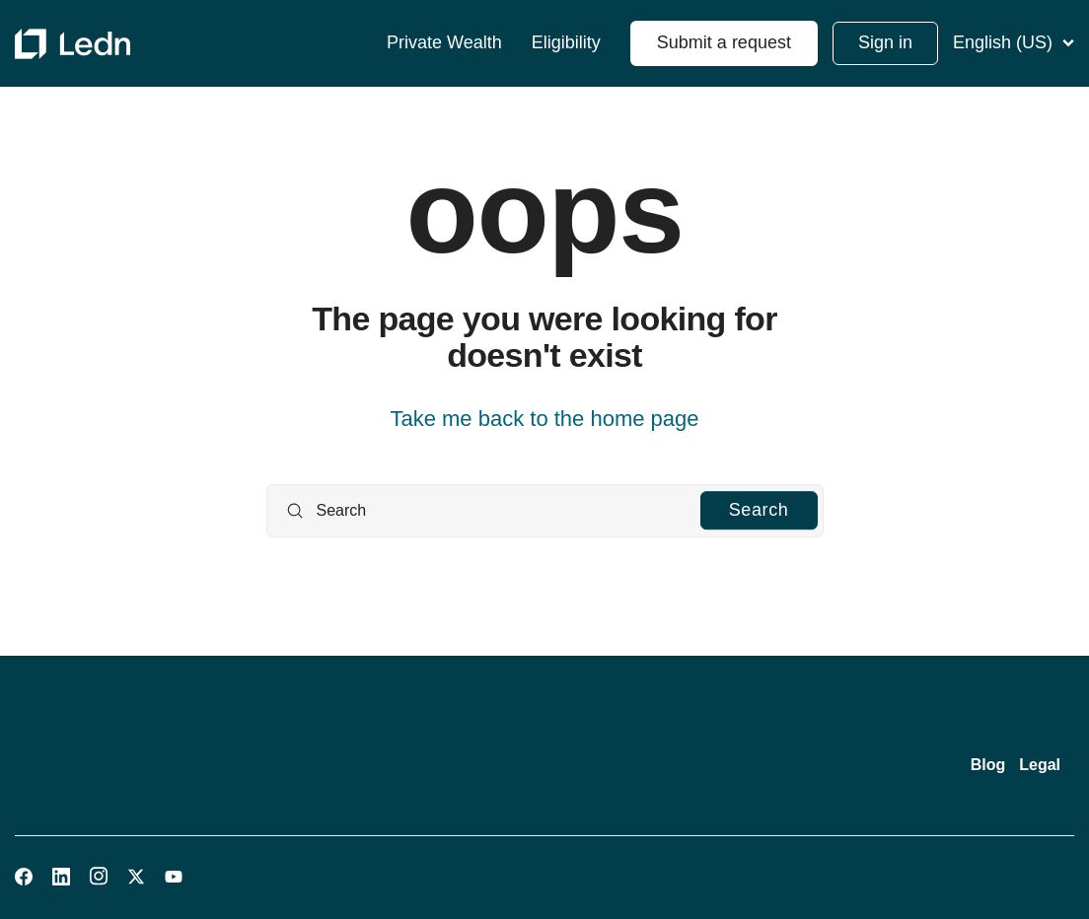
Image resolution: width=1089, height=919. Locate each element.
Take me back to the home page (544, 418)
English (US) (1013, 42)
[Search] (545, 510)
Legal (1039, 764)
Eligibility (566, 43)
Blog (988, 764)
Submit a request (724, 42)
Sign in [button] (885, 42)
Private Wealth (444, 43)
